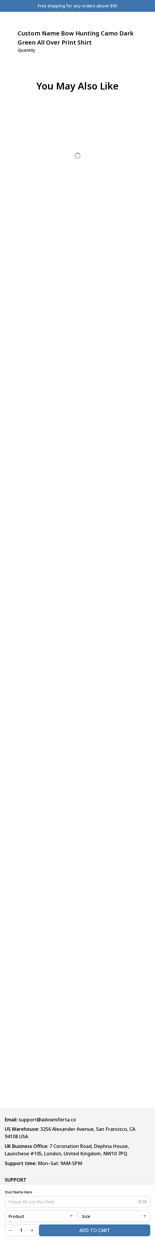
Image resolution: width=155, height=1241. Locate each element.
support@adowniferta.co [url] (47, 1119)
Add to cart (94, 1230)
